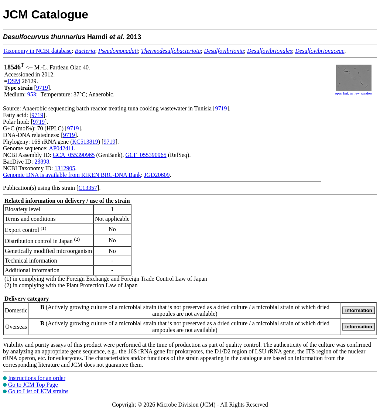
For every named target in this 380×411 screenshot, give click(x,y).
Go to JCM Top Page (33, 384)
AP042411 (61, 148)
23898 (41, 161)
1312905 (64, 168)
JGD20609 (157, 175)
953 (31, 94)
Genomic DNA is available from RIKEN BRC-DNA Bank (72, 175)
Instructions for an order (36, 378)
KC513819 (85, 141)
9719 (42, 88)
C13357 (87, 188)
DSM (13, 81)
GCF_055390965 (146, 155)
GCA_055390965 (74, 155)
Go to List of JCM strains (38, 391)
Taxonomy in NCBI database (37, 51)
